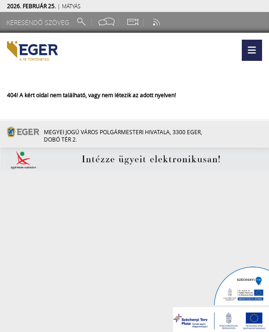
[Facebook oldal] (106, 22)
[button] (252, 50)
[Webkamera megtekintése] (132, 22)
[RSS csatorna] (157, 22)
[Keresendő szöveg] (39, 22)
